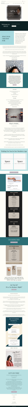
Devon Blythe (14, 402)
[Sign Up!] (14, 392)
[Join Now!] (14, 242)
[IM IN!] (14, 172)
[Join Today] (14, 26)
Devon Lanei (2, 2)
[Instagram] (23, 3)
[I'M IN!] (14, 289)
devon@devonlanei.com (14, 403)
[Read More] (14, 396)
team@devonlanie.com (7, 305)
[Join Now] (15, 84)
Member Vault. (7, 314)
